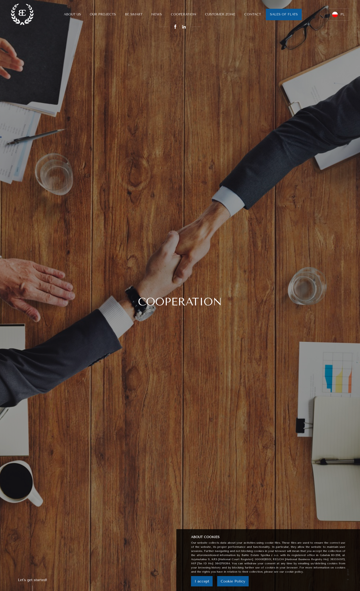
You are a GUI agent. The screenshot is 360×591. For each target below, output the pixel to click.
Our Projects (103, 14)
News (156, 14)
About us (72, 14)
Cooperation (183, 14)
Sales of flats (284, 14)
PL (338, 14)
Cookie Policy (233, 581)
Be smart (134, 14)
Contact (252, 14)
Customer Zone (220, 14)
